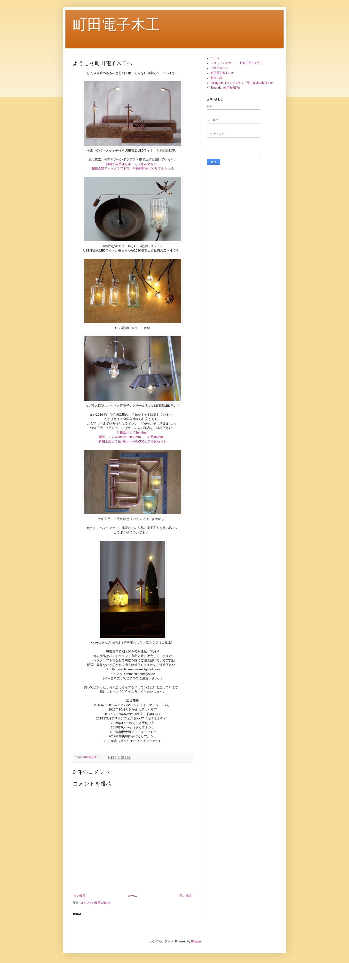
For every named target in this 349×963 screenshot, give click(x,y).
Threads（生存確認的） (226, 87)
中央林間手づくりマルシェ (151, 168)
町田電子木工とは (222, 73)
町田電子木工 (116, 24)
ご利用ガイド (219, 68)
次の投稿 (80, 895)
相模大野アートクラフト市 (110, 168)
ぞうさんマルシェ (146, 164)
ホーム (132, 895)
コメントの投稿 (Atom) (95, 902)
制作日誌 (216, 78)
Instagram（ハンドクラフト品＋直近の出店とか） (243, 82)
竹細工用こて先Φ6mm (133, 432)
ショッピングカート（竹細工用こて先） (237, 63)
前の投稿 (185, 895)
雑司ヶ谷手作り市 (118, 164)
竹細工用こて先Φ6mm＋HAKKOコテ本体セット (133, 441)
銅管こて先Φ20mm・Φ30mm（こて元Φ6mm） (132, 437)
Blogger (196, 941)
